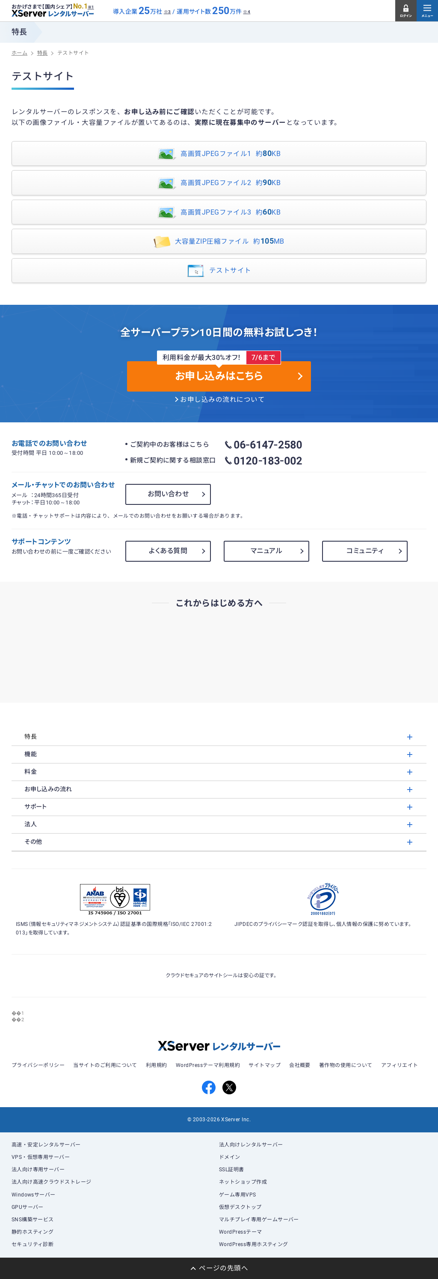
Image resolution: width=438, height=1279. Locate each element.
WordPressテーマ (240, 1232)
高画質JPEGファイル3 (219, 212)
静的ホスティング (33, 1232)
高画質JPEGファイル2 (219, 183)
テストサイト (218, 271)
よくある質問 (168, 551)
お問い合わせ (168, 494)
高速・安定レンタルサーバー (46, 1145)
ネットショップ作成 (243, 1182)
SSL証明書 (231, 1170)
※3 (167, 11)
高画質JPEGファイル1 (219, 154)
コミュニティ (364, 551)
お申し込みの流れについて (222, 400)
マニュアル (266, 551)
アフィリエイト (399, 1065)
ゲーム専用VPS (237, 1195)
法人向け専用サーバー (38, 1170)
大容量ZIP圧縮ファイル (219, 242)
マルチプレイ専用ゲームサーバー (259, 1220)
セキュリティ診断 (33, 1244)
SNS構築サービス (33, 1220)
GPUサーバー (28, 1207)
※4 (246, 11)
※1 (91, 7)
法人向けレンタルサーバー (251, 1145)
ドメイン (229, 1157)
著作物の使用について (346, 1065)
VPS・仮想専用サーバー (41, 1157)
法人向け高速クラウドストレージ (52, 1182)
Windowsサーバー (34, 1195)
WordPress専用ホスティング (253, 1244)
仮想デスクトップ (240, 1207)
